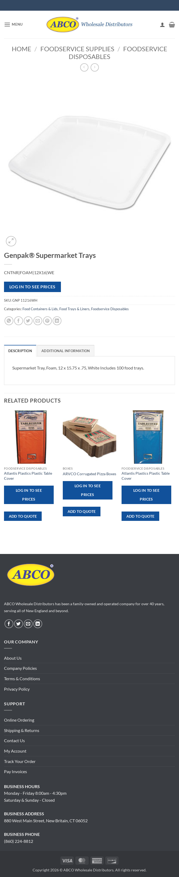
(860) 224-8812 (18, 841)
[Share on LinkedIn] (57, 320)
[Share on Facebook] (18, 320)
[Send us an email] (28, 623)
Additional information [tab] (65, 351)
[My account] (162, 24)
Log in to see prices (32, 286)
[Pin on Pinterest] (47, 320)
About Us (13, 657)
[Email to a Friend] (37, 320)
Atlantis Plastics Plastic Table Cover (28, 476)
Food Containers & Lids (40, 309)
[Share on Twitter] (28, 320)
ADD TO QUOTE (23, 516)
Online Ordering (19, 719)
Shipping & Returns (21, 730)
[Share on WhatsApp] (9, 320)
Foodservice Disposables (110, 309)
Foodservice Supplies (77, 49)
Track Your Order (20, 761)
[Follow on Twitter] (18, 623)
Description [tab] (20, 351)
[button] (13, 24)
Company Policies (20, 668)
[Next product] (84, 67)
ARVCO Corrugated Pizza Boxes (89, 473)
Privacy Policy (17, 688)
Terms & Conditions (22, 678)
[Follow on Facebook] (9, 623)
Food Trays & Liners (74, 309)
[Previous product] (95, 67)
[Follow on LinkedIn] (37, 623)
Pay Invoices (15, 771)
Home (21, 49)
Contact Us (14, 740)
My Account (15, 750)
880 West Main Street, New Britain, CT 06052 (46, 820)
